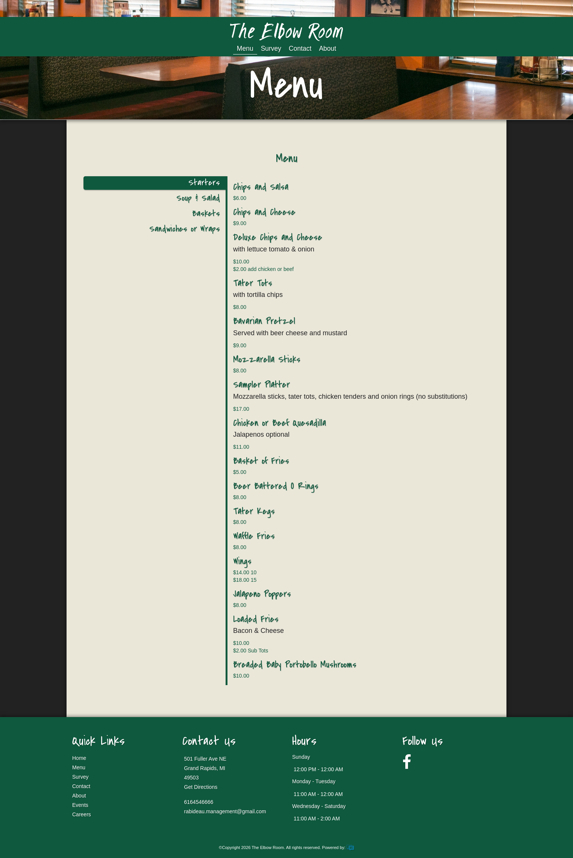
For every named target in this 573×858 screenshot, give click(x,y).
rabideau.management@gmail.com (225, 811)
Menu (245, 48)
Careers (81, 814)
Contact (300, 48)
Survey (271, 48)
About (327, 48)
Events (80, 805)
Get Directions (201, 787)
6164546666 (199, 802)
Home (79, 758)
